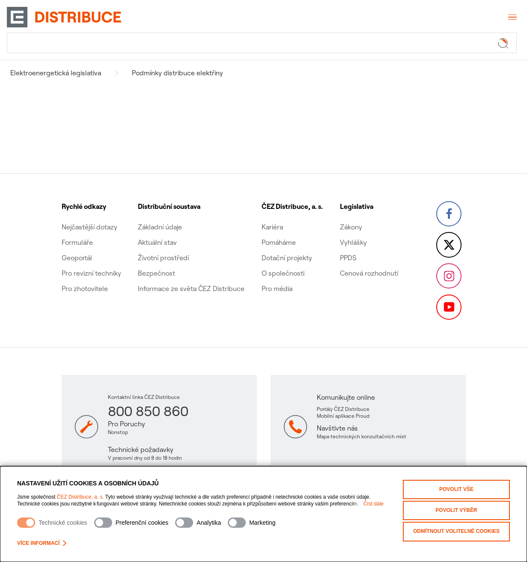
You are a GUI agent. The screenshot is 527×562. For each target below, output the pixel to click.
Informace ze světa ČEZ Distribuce (191, 278)
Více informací (41, 543)
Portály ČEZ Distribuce (343, 409)
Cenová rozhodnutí (368, 263)
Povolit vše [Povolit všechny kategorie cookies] (456, 489)
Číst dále (373, 504)
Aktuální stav (157, 232)
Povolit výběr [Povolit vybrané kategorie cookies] (456, 510)
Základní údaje (160, 217)
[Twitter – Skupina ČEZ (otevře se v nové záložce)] (448, 238)
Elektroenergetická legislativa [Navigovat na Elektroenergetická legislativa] (55, 72)
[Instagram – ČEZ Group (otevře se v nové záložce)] (448, 272)
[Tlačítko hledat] (505, 43)
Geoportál (77, 248)
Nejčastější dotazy (89, 217)
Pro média (276, 278)
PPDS (347, 248)
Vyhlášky (352, 232)
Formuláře (77, 232)
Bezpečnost (156, 263)
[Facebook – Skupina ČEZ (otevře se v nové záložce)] (448, 204)
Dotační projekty (286, 248)
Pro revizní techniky (91, 263)
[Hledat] (262, 43)
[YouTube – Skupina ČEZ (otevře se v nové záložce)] (448, 307)
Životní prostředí (163, 248)
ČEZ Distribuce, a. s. (80, 497)
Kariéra (272, 217)
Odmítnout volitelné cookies (456, 530)
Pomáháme (278, 232)
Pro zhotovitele (85, 278)
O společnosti (282, 263)
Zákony (350, 217)
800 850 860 (148, 410)
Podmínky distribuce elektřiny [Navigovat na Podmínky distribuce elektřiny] (177, 72)
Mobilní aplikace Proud (343, 416)
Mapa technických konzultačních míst (361, 436)
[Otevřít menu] (511, 17)
